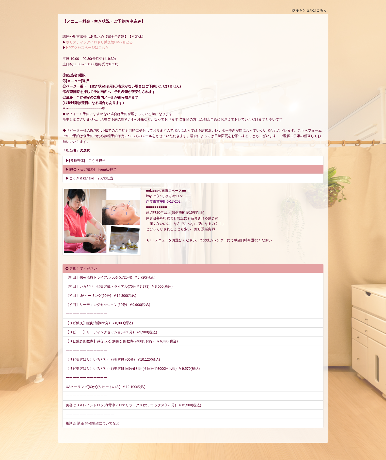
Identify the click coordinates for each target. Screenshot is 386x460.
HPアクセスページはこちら (87, 48)
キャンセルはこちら (309, 10)
